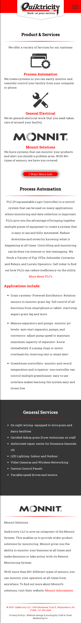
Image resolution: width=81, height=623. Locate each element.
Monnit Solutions (40, 147)
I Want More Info (40, 174)
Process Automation (40, 74)
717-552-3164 (44, 610)
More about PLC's (40, 276)
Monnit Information (59, 590)
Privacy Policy (17, 615)
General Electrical (40, 113)
